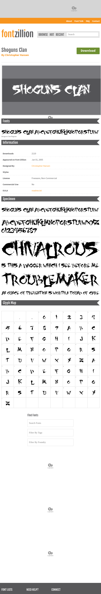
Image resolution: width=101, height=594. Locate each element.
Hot (52, 34)
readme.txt (37, 190)
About (69, 21)
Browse (43, 34)
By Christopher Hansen (15, 55)
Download (88, 51)
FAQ (88, 21)
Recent (60, 34)
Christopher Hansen (41, 166)
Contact (96, 21)
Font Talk (78, 21)
